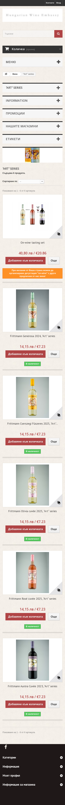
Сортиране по (9, 181)
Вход (58, 3)
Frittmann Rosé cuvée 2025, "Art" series (32, 599)
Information (17, 100)
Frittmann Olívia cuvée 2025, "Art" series (32, 511)
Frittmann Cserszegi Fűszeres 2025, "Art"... (32, 423)
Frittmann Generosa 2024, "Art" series (32, 336)
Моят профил (11, 775)
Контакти (50, 3)
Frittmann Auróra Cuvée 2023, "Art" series (32, 686)
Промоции (15, 113)
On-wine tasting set (33, 242)
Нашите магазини (22, 126)
